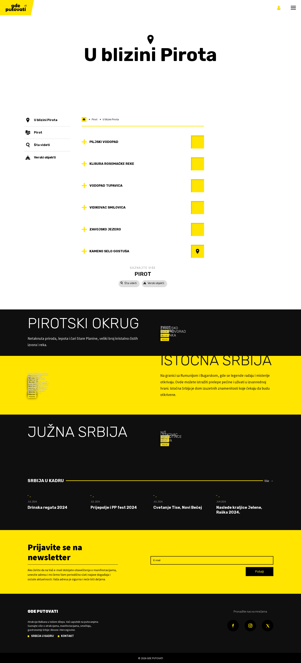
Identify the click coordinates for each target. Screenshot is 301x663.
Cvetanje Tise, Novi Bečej (177, 507)
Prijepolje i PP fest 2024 (114, 507)
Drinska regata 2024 (47, 507)
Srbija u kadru (46, 480)
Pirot (143, 274)
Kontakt (67, 636)
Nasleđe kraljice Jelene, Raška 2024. (239, 510)
